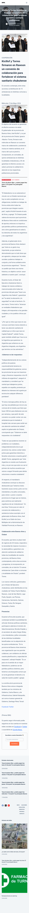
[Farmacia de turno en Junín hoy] (14, 880)
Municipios (22, 809)
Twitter (11, 707)
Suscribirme (14, 743)
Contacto (21, 813)
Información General (14, 25)
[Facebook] (3, 805)
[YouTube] (9, 805)
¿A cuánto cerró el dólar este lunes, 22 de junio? (13, 851)
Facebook (5, 707)
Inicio (18, 805)
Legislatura (22, 807)
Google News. (17, 730)
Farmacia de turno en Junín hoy (9, 896)
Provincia (21, 811)
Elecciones (24, 805)
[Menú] (26, 2)
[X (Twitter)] (6, 805)
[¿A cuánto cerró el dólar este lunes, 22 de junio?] (14, 836)
